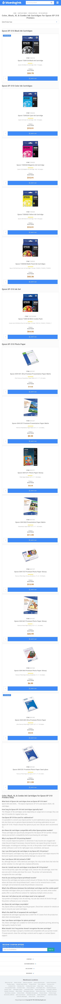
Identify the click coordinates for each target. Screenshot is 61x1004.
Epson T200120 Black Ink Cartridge (30, 60)
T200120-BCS (30, 316)
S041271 (30, 470)
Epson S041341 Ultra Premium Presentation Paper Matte (30, 374)
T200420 (30, 212)
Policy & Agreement (20, 1000)
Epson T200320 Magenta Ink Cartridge (30, 165)
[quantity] (5, 78)
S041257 (30, 420)
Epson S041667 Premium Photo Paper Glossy (30, 621)
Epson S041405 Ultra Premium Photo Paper (30, 720)
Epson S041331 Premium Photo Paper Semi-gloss (30, 769)
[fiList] (57, 3)
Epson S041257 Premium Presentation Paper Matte (30, 423)
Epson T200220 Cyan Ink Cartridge (30, 115)
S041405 (30, 717)
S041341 (30, 371)
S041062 (30, 519)
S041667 (30, 618)
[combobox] (40, 3)
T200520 (30, 261)
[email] (25, 949)
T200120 (30, 58)
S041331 (30, 767)
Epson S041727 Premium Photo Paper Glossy (30, 572)
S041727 (30, 569)
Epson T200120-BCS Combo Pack (30, 319)
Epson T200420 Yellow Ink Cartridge (30, 214)
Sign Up (51, 949)
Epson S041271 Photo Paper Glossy (30, 473)
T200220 (30, 113)
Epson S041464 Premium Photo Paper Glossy (30, 670)
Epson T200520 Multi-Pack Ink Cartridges (30, 264)
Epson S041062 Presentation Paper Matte (30, 522)
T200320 (30, 162)
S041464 (30, 668)
